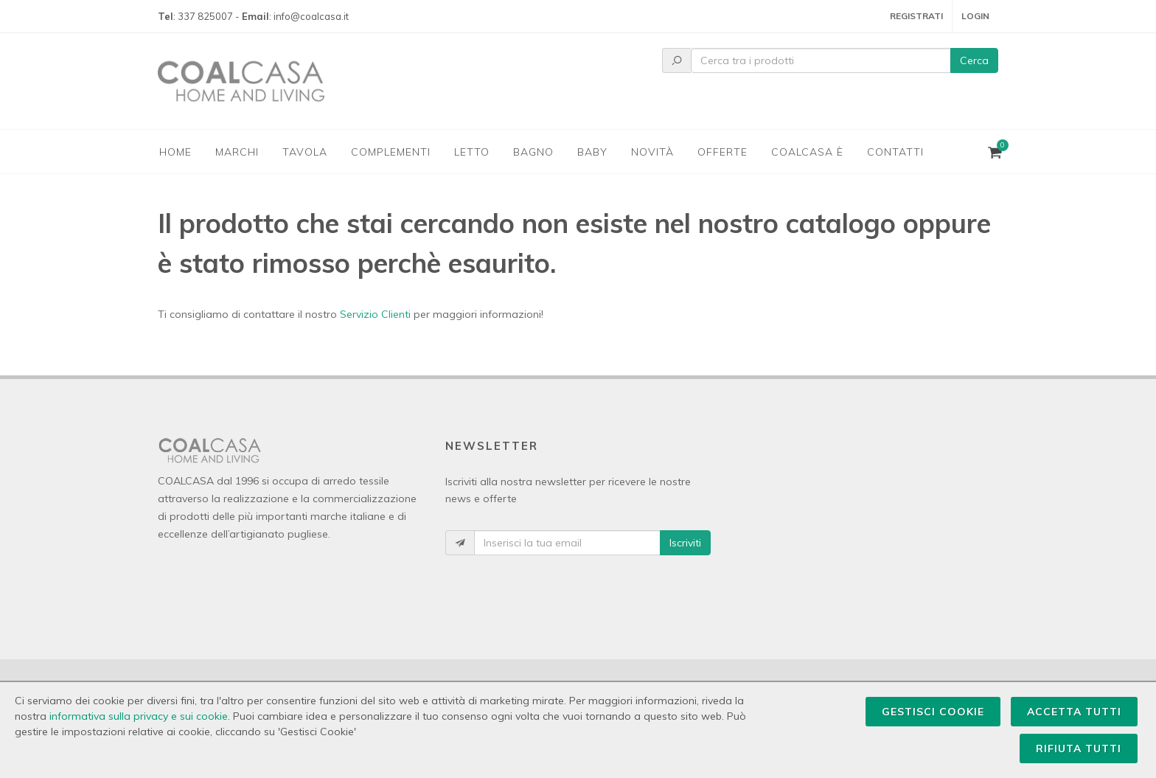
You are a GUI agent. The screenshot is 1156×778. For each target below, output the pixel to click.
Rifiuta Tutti (1078, 748)
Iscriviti (685, 542)
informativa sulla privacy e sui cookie (138, 716)
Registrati (916, 15)
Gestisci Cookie (933, 711)
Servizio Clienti (375, 314)
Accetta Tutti (1074, 711)
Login (975, 15)
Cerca (974, 60)
